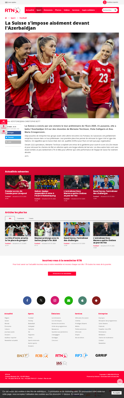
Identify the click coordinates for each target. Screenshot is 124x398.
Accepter (116, 393)
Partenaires (102, 332)
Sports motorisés (33, 340)
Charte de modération (106, 337)
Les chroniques (57, 320)
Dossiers (7, 334)
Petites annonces (80, 329)
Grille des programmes (59, 326)
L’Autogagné (56, 334)
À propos (102, 318)
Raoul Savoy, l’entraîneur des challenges (105, 192)
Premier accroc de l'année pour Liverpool (16, 192)
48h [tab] (10, 218)
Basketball (31, 323)
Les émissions (56, 318)
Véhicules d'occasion (82, 318)
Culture (7, 329)
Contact (101, 340)
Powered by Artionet (93, 376)
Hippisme (31, 334)
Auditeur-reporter (110, 2)
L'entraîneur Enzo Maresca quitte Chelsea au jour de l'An (75, 193)
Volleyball (31, 326)
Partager (10, 133)
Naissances (55, 329)
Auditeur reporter (10, 337)
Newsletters (68, 300)
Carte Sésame (103, 323)
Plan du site (47, 378)
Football (23, 18)
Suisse (7, 320)
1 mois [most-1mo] (31, 218)
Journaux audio (10, 332)
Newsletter (102, 343)
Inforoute (78, 332)
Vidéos (67, 10)
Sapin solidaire (88, 10)
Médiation (102, 334)
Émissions (48, 10)
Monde (7, 323)
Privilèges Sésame (81, 323)
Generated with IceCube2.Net (110, 376)
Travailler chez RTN (105, 329)
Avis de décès (79, 337)
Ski (29, 332)
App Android (96, 300)
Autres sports (32, 343)
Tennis (30, 337)
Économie (8, 326)
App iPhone (82, 300)
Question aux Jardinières (60, 332)
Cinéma (77, 320)
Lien (8, 142)
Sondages (55, 337)
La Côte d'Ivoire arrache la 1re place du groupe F (16, 239)
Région (7, 318)
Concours (55, 340)
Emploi (77, 334)
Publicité (101, 326)
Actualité (30, 10)
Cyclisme (31, 329)
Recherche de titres (58, 323)
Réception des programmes (108, 320)
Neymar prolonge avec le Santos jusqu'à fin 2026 (47, 239)
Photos (58, 10)
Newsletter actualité (11, 340)
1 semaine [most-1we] (20, 218)
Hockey (30, 320)
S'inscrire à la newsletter (62, 273)
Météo (77, 326)
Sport (39, 10)
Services (75, 10)
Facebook (27, 300)
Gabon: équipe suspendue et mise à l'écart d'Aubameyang (45, 193)
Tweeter (10, 137)
